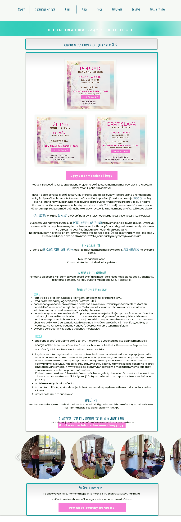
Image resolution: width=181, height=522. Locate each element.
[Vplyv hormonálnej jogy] (92, 175)
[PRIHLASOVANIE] (90, 97)
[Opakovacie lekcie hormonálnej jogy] (92, 425)
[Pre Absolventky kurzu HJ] (92, 507)
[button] (43, 456)
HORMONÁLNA (68, 29)
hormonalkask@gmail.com (96, 404)
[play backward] (17, 456)
